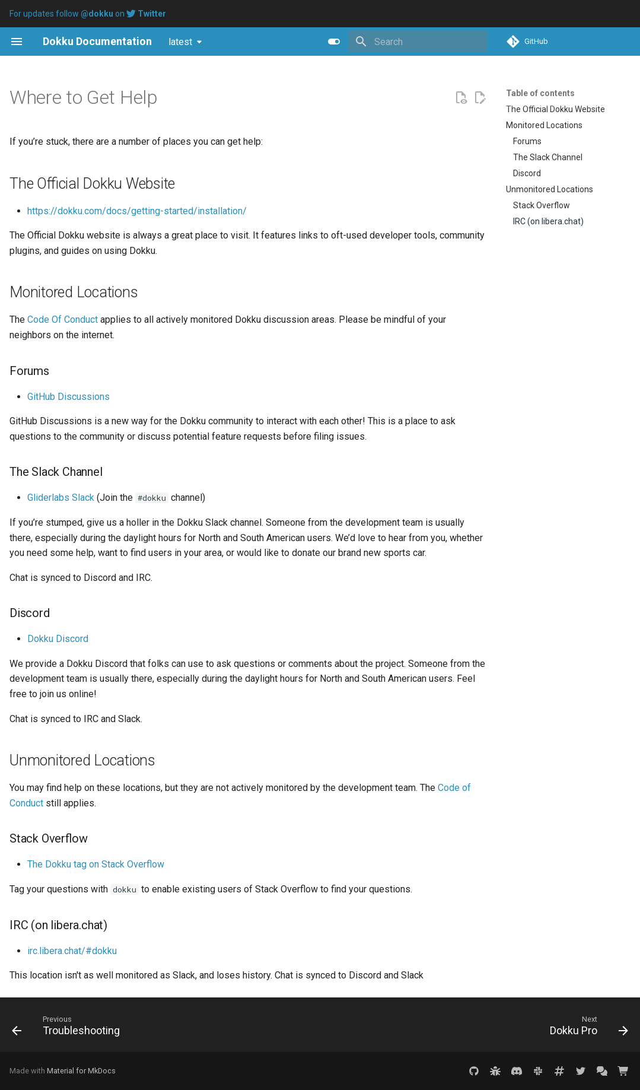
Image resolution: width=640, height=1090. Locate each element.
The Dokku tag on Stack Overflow (95, 864)
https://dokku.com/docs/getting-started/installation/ (137, 211)
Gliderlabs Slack (60, 497)
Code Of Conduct (62, 319)
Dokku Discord (57, 638)
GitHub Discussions (68, 396)
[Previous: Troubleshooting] (69, 1028)
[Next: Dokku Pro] (586, 1028)
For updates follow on (87, 13)
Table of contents (540, 93)
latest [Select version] (180, 41)
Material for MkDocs (81, 1070)
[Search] (417, 41)
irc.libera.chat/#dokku (72, 950)
